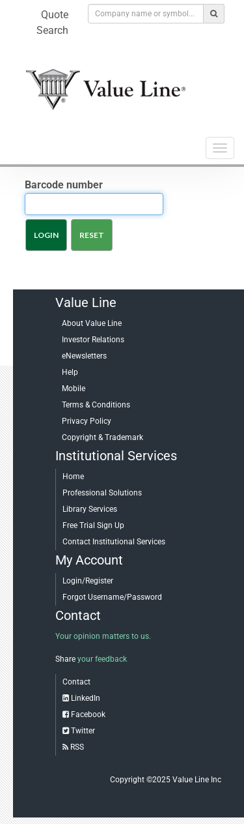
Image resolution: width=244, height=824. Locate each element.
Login (46, 235)
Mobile (73, 388)
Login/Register (87, 580)
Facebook (88, 714)
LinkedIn (85, 698)
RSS (77, 747)
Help (70, 372)
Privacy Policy (86, 421)
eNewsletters (84, 355)
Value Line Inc (196, 779)
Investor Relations (93, 339)
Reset (91, 235)
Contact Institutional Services (113, 541)
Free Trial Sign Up (93, 525)
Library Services (89, 509)
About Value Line (92, 323)
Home (73, 476)
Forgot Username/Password (112, 597)
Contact (76, 681)
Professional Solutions (102, 492)
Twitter (83, 730)
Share (65, 659)
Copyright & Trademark (102, 437)
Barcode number (64, 185)
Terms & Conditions (96, 404)
